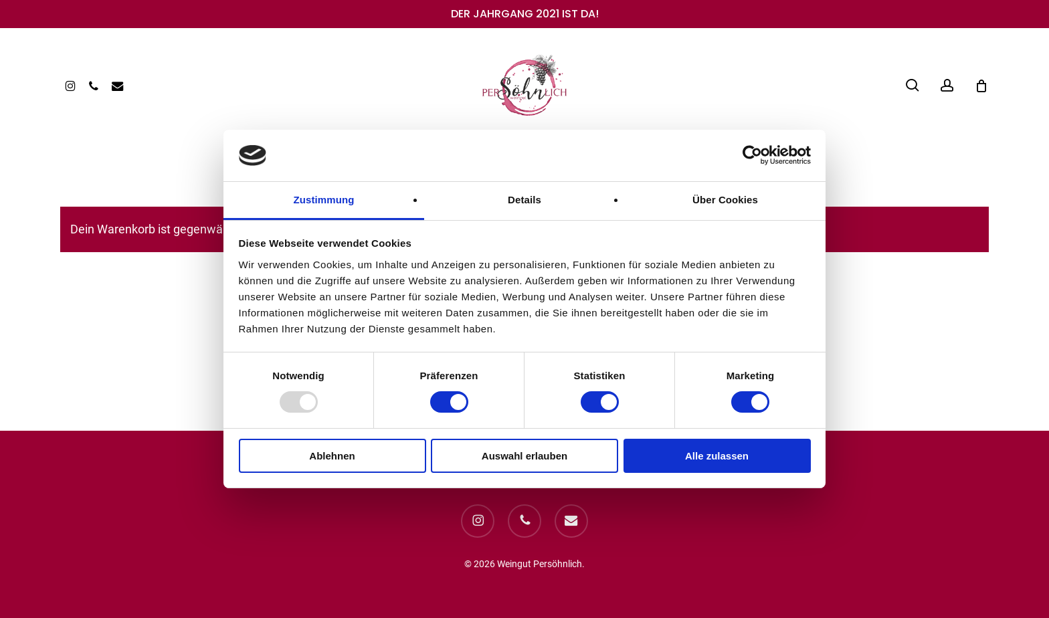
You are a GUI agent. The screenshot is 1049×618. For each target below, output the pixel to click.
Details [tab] (524, 199)
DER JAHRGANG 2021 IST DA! (525, 13)
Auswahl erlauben (524, 455)
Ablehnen (332, 455)
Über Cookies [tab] (725, 199)
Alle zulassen (717, 455)
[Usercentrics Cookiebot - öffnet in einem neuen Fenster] (752, 155)
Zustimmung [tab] (324, 199)
